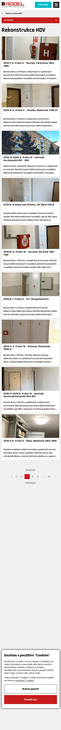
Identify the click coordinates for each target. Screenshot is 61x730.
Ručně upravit (30, 689)
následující (30, 482)
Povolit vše (30, 699)
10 (49, 476)
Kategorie (8, 20)
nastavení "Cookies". (25, 680)
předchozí (30, 470)
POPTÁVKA (43, 4)
